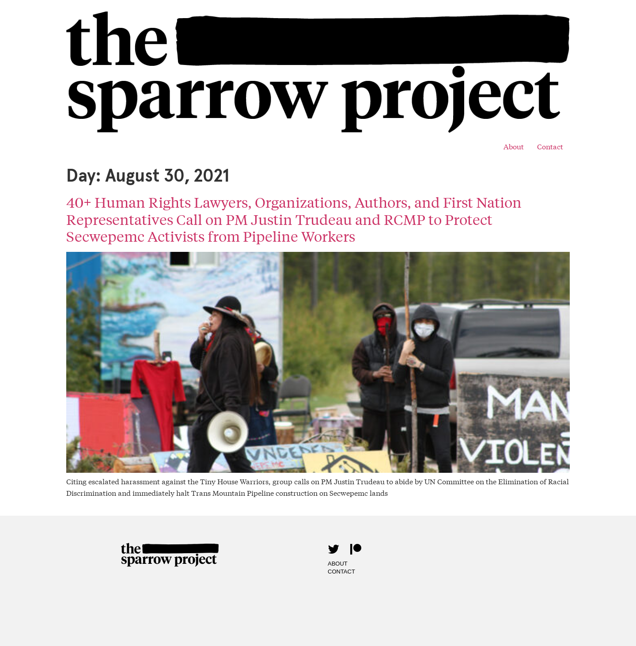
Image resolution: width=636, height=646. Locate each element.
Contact (550, 146)
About (514, 146)
